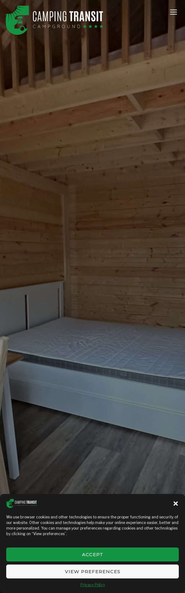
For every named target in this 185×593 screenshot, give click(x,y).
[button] (176, 503)
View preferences (92, 571)
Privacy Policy (92, 584)
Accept (92, 554)
